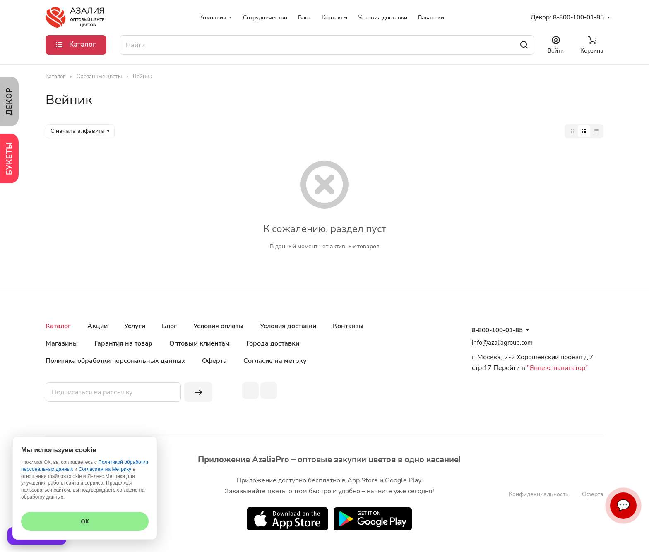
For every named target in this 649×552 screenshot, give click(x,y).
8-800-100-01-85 (578, 17)
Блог (169, 326)
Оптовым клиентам (199, 343)
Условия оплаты (218, 326)
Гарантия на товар (123, 343)
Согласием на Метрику (105, 469)
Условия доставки (288, 326)
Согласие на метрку (275, 360)
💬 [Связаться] (623, 505)
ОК (85, 521)
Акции (97, 326)
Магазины (62, 343)
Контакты (348, 326)
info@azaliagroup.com (502, 342)
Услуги (134, 326)
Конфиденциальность (539, 494)
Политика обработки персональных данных (115, 360)
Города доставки (272, 343)
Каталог (58, 326)
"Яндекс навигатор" (556, 367)
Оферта (214, 360)
